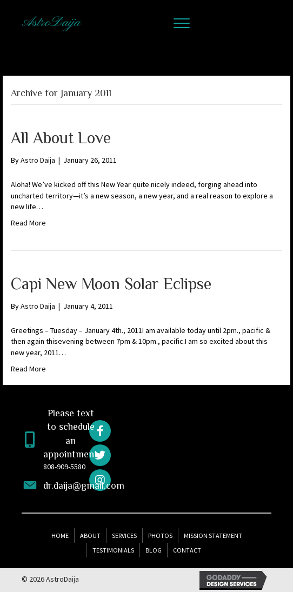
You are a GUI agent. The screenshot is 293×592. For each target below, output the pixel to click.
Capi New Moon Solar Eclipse (111, 284)
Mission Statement (213, 535)
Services (124, 535)
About (90, 535)
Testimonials (113, 550)
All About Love (61, 138)
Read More (28, 223)
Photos (160, 535)
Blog (153, 550)
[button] (182, 24)
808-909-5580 (64, 466)
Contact (187, 550)
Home (60, 535)
